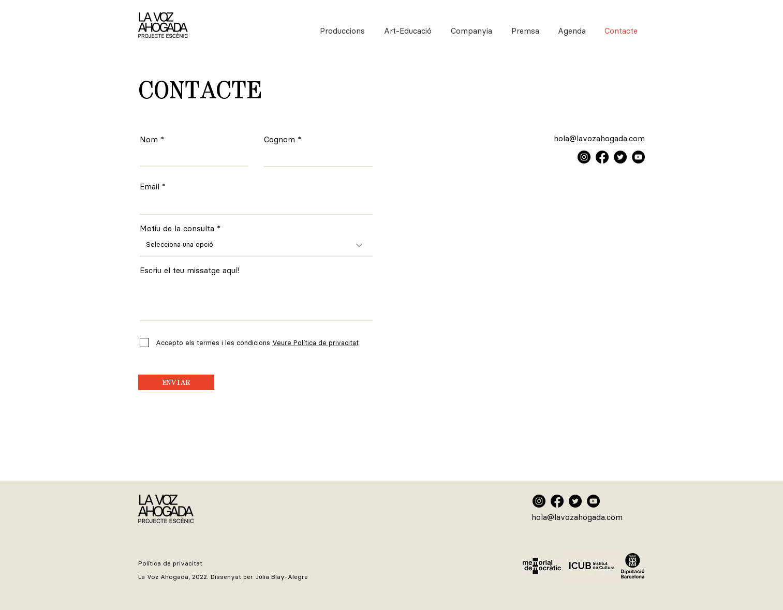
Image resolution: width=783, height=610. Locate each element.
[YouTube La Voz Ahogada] (593, 501)
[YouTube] (638, 157)
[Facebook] (602, 157)
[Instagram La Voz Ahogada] (539, 501)
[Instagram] (584, 157)
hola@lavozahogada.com (599, 138)
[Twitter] (620, 157)
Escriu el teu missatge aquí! (189, 271)
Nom (149, 140)
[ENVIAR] (176, 382)
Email (149, 187)
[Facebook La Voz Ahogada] (557, 501)
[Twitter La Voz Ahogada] (575, 501)
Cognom (279, 140)
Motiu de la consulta (177, 229)
